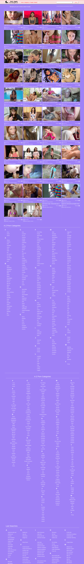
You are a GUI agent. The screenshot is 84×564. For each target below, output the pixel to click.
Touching (69, 254)
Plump (53, 262)
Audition (8, 198)
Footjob (38, 195)
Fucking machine (40, 202)
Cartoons (24, 176)
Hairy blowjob (25, 528)
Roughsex (54, 291)
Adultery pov (10, 473)
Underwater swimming (71, 476)
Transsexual (69, 258)
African (8, 179)
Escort (23, 262)
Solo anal (54, 536)
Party (53, 251)
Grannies (39, 229)
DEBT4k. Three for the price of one (10, 63)
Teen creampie (55, 556)
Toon (68, 252)
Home (22, 2)
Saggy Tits (69, 170)
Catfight (23, 179)
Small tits (69, 197)
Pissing (53, 260)
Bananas (12, 154)
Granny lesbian (26, 520)
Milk (53, 186)
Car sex (23, 174)
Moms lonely (39, 547)
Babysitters (9, 206)
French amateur (26, 496)
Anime (8, 186)
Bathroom (9, 210)
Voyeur (68, 281)
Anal (47, 67)
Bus (7, 252)
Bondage (9, 236)
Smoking (69, 199)
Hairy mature (25, 533)
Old (52, 227)
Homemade (15, 86)
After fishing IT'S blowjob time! (67, 63)
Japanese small (40, 491)
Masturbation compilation (42, 531)
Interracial (39, 272)
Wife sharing (69, 499)
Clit (22, 190)
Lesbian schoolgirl (41, 518)
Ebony (23, 255)
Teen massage (55, 561)
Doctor (23, 242)
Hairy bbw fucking (26, 526)
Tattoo (68, 237)
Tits (68, 249)
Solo (68, 202)
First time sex (25, 492)
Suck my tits (54, 546)
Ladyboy (38, 296)
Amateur (7, 28)
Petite (53, 256)
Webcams (69, 289)
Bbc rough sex (11, 509)
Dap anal (24, 473)
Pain (53, 239)
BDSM (8, 213)
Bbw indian (10, 511)
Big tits (13, 28)
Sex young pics (55, 513)
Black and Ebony (10, 231)
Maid (53, 170)
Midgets (53, 183)
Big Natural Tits (49, 28)
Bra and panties (11, 525)
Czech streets (10, 554)
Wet (68, 293)
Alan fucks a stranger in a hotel (10, 102)
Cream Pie (24, 206)
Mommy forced (40, 545)
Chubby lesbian (11, 540)
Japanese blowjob (41, 484)
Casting (23, 177)
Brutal (8, 248)
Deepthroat (24, 237)
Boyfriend (50, 86)
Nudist (53, 215)
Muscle (53, 202)
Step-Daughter (25, 233)
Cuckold (23, 211)
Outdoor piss (54, 476)
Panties (53, 244)
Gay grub (24, 513)
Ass (7, 191)
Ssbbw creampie (55, 543)
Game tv (24, 509)
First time (39, 188)
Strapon (68, 220)
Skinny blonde (55, 523)
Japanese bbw (40, 482)
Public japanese (55, 486)
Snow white (54, 534)
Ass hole (8, 194)
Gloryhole (39, 224)
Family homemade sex (27, 487)
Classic (23, 188)
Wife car (68, 494)
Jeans (38, 280)
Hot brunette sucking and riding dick (30, 146)
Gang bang (25, 511)
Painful (53, 240)
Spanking (69, 207)
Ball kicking (10, 502)
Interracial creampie (41, 476)
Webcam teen (69, 485)
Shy (68, 186)
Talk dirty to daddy (55, 551)
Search (76, 2)
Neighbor (54, 210)
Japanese (39, 278)
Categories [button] (27, 2)
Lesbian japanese (40, 516)
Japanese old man (41, 489)
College (23, 197)
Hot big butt (25, 540)
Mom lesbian (39, 544)
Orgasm (53, 231)
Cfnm (23, 183)
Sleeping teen (54, 527)
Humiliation (39, 262)
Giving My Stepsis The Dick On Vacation (50, 102)
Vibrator (68, 276)
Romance (54, 287)
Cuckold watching (11, 545)
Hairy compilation (26, 530)
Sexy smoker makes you (57, 514)
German (38, 215)
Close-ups (24, 192)
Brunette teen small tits (12, 526)
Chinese (23, 186)
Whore (68, 294)
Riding (53, 284)
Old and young (55, 229)
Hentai (38, 248)
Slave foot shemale (56, 525)
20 (72, 6)
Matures (53, 177)
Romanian (54, 289)
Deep (23, 235)
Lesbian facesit (40, 514)
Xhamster (20, 27)
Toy (68, 256)
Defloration (24, 238)
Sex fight (53, 511)
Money (13, 67)
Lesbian (38, 305)
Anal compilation (11, 476)
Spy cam (53, 539)
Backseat (29, 67)
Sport (68, 211)
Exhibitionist (24, 266)
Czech (23, 223)
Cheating (24, 184)
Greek (38, 231)
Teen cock (54, 554)
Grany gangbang (26, 522)
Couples (23, 204)
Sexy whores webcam (56, 516)
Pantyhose (54, 246)
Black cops (10, 518)
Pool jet (53, 482)
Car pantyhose (11, 531)
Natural (53, 208)
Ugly (68, 267)
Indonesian (39, 270)
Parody (53, 249)
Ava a (9, 495)
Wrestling (69, 298)
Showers (69, 184)
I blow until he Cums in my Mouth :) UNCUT (12, 25)
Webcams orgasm (70, 487)
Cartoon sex (10, 533)
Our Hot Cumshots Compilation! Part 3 (50, 44)
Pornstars (54, 263)
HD (11, 67)
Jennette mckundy (41, 495)
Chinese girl (10, 538)
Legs (38, 304)
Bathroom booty (11, 503)
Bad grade (10, 500)
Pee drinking (54, 481)
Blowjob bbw (10, 523)
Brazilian (8, 241)
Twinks (68, 261)
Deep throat (25, 474)
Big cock (69, 28)
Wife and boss (69, 492)
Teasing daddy (55, 552)
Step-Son (69, 204)
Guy (38, 235)
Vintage (68, 277)
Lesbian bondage (40, 513)
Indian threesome (40, 471)
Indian (38, 269)
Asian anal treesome (12, 488)
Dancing (23, 229)
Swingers (69, 230)
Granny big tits (25, 518)
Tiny (68, 245)
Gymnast (39, 237)
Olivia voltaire (54, 474)
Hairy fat (24, 531)
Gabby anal (25, 507)
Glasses (38, 222)
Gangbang (39, 210)
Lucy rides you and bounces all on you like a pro (71, 44)
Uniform (68, 269)
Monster (53, 195)
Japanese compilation (41, 486)
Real (53, 278)
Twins (68, 263)
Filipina (38, 184)
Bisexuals (9, 227)
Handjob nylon (25, 535)
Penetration (54, 255)
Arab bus (9, 481)
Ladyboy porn (40, 507)
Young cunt (69, 509)
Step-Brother (9, 245)
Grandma (39, 226)
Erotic (23, 260)
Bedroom (64, 86)
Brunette (8, 246)
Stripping (69, 221)
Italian (38, 274)
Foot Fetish (39, 193)
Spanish (68, 206)
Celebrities (24, 181)
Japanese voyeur (40, 493)
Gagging (38, 208)
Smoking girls (54, 532)
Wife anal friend (70, 491)
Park (53, 248)
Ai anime (9, 474)
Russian (53, 293)
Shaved (68, 179)
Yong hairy (69, 506)
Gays (38, 214)
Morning (53, 197)
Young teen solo (70, 514)
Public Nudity (54, 270)
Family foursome (26, 485)
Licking (38, 307)
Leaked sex (39, 509)
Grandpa (39, 228)
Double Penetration (26, 249)
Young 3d (68, 507)
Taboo (68, 235)
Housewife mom (26, 547)
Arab (67, 105)
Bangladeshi (9, 208)
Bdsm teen (10, 512)
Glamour (39, 221)
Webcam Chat (70, 287)
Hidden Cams (40, 250)
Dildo (23, 240)
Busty (8, 253)
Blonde (32, 67)
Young (68, 302)
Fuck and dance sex (27, 501)
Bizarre (8, 229)
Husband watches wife (27, 552)
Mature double (40, 535)
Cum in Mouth (25, 214)
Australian (64, 67)
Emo (23, 259)
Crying (23, 209)
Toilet (68, 251)
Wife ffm (68, 498)
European (24, 264)
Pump (53, 272)
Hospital (38, 257)
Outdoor (53, 234)
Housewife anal (26, 545)
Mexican (53, 181)
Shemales (69, 183)
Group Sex (39, 233)
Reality (53, 280)
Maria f (38, 530)
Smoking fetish (55, 530)
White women (69, 489)
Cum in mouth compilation (13, 548)
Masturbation (54, 176)
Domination (24, 247)
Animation (9, 184)
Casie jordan (10, 534)
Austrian (10, 28)
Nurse (53, 219)
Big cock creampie (11, 514)
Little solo (39, 522)
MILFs (53, 184)
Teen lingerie (54, 559)
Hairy (38, 241)
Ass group (10, 492)
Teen (68, 242)
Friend (38, 200)
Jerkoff (38, 282)
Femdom (39, 179)
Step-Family (39, 174)
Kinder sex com (40, 503)
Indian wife (39, 473)
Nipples (53, 212)
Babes (50, 67)
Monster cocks (40, 549)
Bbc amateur (10, 505)
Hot (37, 259)
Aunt (8, 200)
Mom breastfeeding (41, 542)
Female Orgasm (40, 177)
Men (53, 179)
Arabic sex (10, 487)
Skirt (68, 192)
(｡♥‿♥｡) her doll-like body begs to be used (69, 146)
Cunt (23, 220)
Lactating (39, 295)
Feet (38, 176)
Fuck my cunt (25, 503)
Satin (68, 172)
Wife (68, 296)
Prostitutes (54, 269)
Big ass (12, 105)
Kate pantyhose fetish (41, 499)
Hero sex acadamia (26, 537)
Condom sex (24, 200)
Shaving (68, 181)
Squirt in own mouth (56, 541)
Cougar (23, 202)
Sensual (68, 177)
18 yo (26, 28)
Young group (69, 511)
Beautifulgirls (30, 86)
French (38, 199)
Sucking (68, 225)
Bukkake (8, 250)
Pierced (53, 258)
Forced (38, 197)
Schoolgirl (69, 174)
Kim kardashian (40, 501)
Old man (53, 473)
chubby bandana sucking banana (10, 151)
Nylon (53, 221)
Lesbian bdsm (40, 511)
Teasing (68, 240)
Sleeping (69, 195)
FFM (38, 183)
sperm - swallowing (65, 121)
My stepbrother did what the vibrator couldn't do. (13, 146)
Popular (31, 2)
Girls (38, 219)
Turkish (68, 259)
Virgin (68, 279)
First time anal (25, 491)
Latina (38, 302)
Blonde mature (11, 521)
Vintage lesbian (70, 481)
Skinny (68, 190)
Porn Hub (39, 104)
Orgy (53, 232)
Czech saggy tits (11, 552)
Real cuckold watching (56, 496)
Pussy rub (54, 489)
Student (68, 223)
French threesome (26, 499)
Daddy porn (25, 471)
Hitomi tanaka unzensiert (28, 538)
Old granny (54, 471)
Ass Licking (9, 196)
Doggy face (25, 476)
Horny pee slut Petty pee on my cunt (11, 140)
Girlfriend (39, 217)
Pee (53, 253)
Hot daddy (25, 542)
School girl (54, 507)
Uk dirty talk (69, 471)
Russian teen (54, 501)
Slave (68, 193)
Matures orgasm (40, 538)
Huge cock (25, 549)
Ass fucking (9, 193)
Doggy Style (24, 245)
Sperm (68, 209)
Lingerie (38, 309)
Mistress (53, 188)
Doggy (23, 244)
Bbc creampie (10, 507)
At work (9, 494)
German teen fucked (27, 514)
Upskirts (68, 271)
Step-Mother (54, 199)
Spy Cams (69, 214)
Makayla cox (39, 526)
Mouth (53, 200)
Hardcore (39, 245)
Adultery (45, 105)
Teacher (68, 238)
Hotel (38, 260)
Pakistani (54, 242)
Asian (69, 105)
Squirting (69, 216)
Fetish (38, 181)
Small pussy (54, 529)
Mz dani (38, 552)
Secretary (69, 176)
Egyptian (23, 257)
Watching (69, 285)
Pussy (53, 274)
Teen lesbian (54, 558)
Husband (39, 264)
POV (53, 265)
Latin (38, 300)
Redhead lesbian (55, 498)
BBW (67, 67)
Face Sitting (39, 170)
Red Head (54, 282)
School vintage (55, 509)
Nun (53, 217)
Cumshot (31, 154)
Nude (53, 214)
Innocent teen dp (40, 474)
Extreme (23, 267)
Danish (23, 231)
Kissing (38, 287)
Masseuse (54, 174)
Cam (23, 170)
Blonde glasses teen (12, 519)
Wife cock (69, 496)
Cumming (24, 216)
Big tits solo (10, 516)
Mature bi (39, 533)
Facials (38, 172)
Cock (28, 154)
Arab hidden (10, 485)
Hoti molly (25, 544)
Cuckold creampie (11, 543)
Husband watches (26, 551)
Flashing (38, 192)
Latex (38, 298)
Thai (68, 244)
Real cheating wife (55, 494)
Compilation (24, 199)
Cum (23, 213)
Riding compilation (55, 499)
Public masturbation (56, 488)
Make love (39, 528)
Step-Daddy (24, 228)
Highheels (39, 252)
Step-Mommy (54, 192)
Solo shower (54, 537)
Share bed (54, 518)
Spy (68, 213)
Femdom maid (25, 489)
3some (26, 149)
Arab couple (10, 483)
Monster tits (39, 551)
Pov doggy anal (55, 484)
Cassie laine (10, 536)
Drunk (34, 154)
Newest (35, 2)
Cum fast (9, 547)
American (26, 86)
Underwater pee (70, 474)
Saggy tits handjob (55, 506)
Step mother (54, 544)
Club (23, 193)
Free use (24, 494)
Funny (38, 204)
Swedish (69, 228)
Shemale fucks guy (56, 520)
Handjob (38, 243)
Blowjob (31, 28)
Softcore (69, 200)
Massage (54, 172)
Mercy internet (40, 540)
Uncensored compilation (71, 473)
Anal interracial (11, 478)
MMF (53, 190)
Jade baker (39, 481)
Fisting (38, 190)
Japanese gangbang (41, 488)
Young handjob (70, 513)
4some (8, 174)
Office (53, 225)
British (8, 243)
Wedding (69, 291)
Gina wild (24, 516)
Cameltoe (24, 172)
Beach (8, 215)
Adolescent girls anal (12, 471)
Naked (53, 207)
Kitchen (38, 288)
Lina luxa (39, 520)
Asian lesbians (11, 490)
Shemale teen (54, 522)
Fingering (39, 186)
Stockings (69, 218)
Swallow (68, 227)
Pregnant (54, 267)
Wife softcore (69, 501)
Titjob (68, 247)
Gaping (38, 212)
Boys (8, 239)
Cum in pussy (10, 550)
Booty (8, 238)
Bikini (8, 225)
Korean (38, 290)
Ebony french (25, 481)
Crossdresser (24, 207)
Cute (23, 221)
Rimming (54, 285)
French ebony (25, 498)
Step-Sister (69, 188)
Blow (9, 86)
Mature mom (39, 537)
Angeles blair (10, 480)
